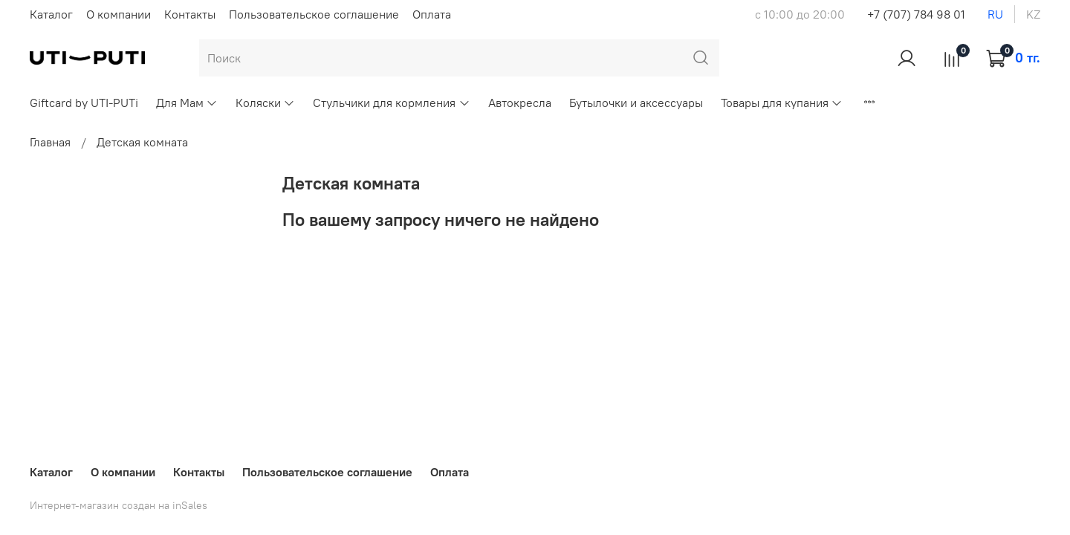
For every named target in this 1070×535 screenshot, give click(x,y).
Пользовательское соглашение (314, 14)
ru (995, 14)
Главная (50, 141)
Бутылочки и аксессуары (636, 102)
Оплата (431, 14)
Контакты (189, 14)
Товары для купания (782, 102)
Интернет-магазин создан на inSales (118, 505)
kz (1033, 14)
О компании (118, 14)
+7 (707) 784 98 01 (916, 14)
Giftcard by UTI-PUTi (84, 102)
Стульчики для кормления (391, 102)
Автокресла (519, 102)
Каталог (51, 14)
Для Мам (187, 102)
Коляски (265, 102)
